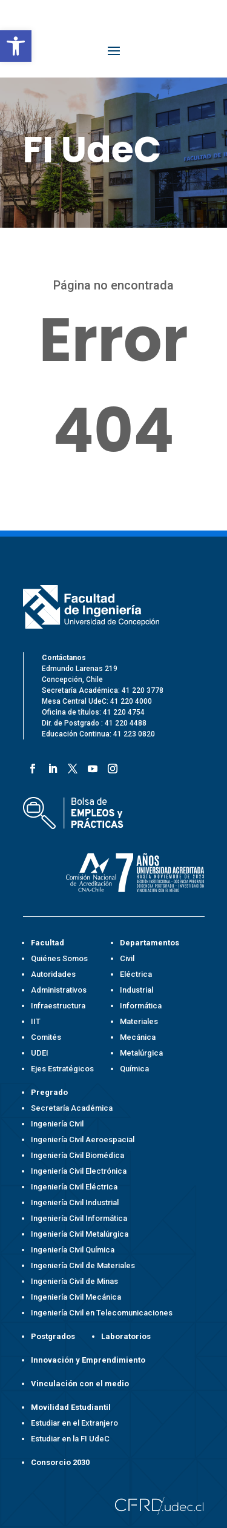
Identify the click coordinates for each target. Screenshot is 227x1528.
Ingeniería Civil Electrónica (79, 1171)
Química (134, 1068)
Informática (141, 1005)
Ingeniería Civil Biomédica (77, 1155)
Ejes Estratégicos (62, 1068)
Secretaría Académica (72, 1108)
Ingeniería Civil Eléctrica (74, 1186)
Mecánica (138, 1037)
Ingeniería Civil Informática (79, 1218)
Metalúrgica (141, 1052)
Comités (46, 1037)
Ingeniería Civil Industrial (75, 1202)
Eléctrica (136, 974)
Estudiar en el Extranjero (74, 1422)
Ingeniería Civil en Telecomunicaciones (102, 1312)
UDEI (39, 1052)
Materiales (139, 1021)
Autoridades (53, 974)
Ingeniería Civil (57, 1123)
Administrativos (59, 989)
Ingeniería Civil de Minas (74, 1281)
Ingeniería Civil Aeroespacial (82, 1139)
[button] (15, 46)
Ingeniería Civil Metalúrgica (79, 1234)
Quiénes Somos (59, 958)
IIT (36, 1021)
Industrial (136, 989)
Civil (127, 958)
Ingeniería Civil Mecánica (76, 1296)
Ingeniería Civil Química (72, 1249)
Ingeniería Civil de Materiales (83, 1265)
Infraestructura (58, 1005)
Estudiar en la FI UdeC (70, 1438)
